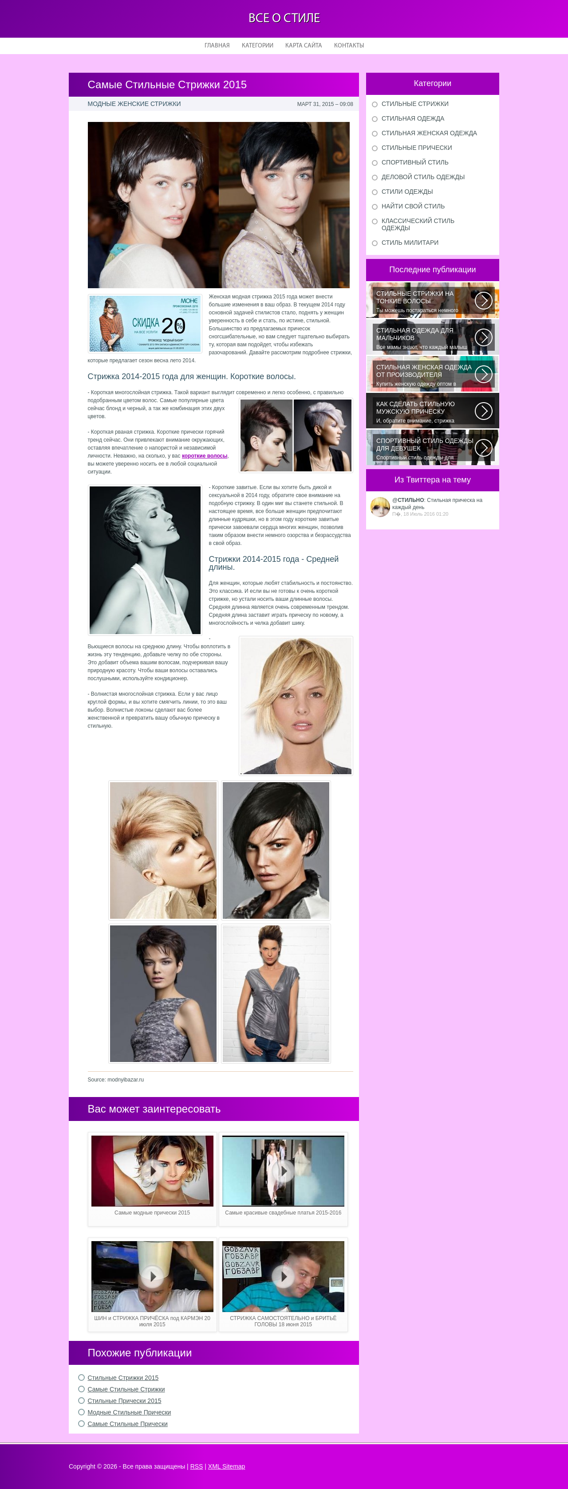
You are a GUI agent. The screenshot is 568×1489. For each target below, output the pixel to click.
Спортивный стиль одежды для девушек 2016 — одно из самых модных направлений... (425, 449)
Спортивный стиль (415, 162)
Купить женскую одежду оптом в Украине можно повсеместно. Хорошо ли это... (425, 376)
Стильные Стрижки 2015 (123, 1377)
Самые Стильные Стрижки (126, 1389)
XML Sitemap (226, 1466)
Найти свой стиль (413, 206)
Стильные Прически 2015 (125, 1400)
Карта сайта (303, 46)
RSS (196, 1466)
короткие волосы (205, 456)
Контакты (349, 46)
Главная (217, 46)
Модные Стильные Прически (129, 1412)
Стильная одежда (413, 118)
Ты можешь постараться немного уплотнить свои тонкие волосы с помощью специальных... (425, 302)
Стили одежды (407, 191)
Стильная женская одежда (429, 133)
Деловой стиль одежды (423, 176)
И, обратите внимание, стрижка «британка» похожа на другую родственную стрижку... (425, 412)
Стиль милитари (410, 242)
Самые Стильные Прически (128, 1423)
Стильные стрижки (415, 103)
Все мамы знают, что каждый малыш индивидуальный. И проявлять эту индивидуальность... (425, 339)
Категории (257, 46)
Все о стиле (284, 18)
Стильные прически (417, 147)
